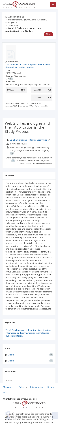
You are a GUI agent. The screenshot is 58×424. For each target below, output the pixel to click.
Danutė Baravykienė (39, 139)
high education (44, 330)
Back (48, 34)
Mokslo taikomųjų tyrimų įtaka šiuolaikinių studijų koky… (26, 21)
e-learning (31, 330)
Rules (21, 387)
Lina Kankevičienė (18, 139)
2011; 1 (13, 25)
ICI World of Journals (14, 16)
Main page (8, 387)
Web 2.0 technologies (16, 330)
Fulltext (10, 354)
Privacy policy (36, 387)
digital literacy (16, 335)
